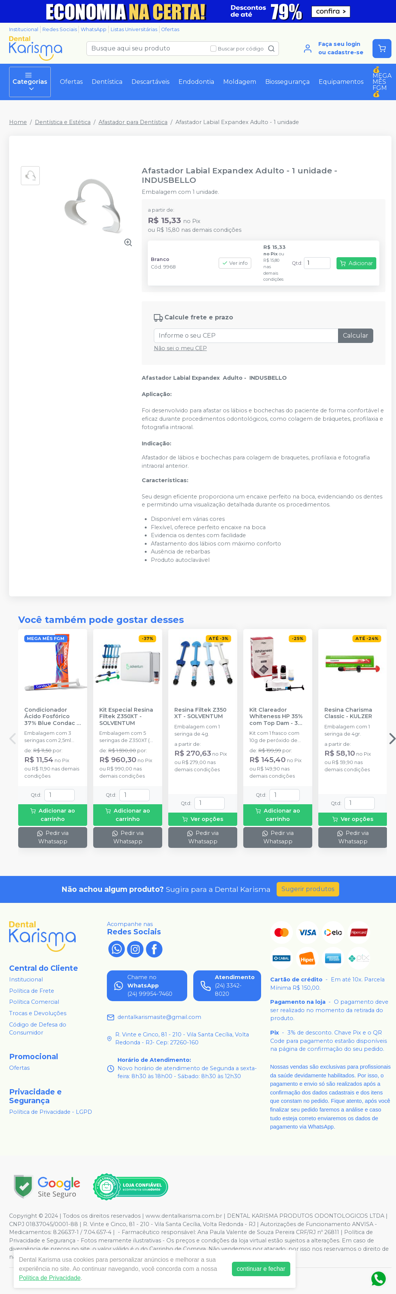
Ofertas (170, 29)
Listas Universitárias (134, 29)
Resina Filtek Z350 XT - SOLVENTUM (200, 713)
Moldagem (239, 81)
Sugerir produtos (308, 889)
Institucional (23, 29)
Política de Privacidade (50, 1278)
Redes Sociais (59, 29)
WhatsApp (93, 29)
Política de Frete (31, 990)
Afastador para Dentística (133, 122)
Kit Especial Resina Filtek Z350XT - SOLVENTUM (126, 716)
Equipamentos (341, 81)
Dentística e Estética (63, 122)
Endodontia (196, 81)
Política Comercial (34, 1002)
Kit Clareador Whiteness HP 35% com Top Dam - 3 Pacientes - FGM (276, 716)
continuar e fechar (261, 1269)
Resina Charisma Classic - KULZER (348, 713)
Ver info (235, 263)
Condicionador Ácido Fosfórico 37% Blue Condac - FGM (51, 716)
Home (18, 122)
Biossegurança (287, 81)
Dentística (107, 81)
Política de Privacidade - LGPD (50, 1111)
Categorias (30, 82)
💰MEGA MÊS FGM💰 (382, 81)
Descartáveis (150, 81)
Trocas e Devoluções (37, 1013)
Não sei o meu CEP (180, 348)
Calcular (355, 335)
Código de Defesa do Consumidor (37, 1028)
